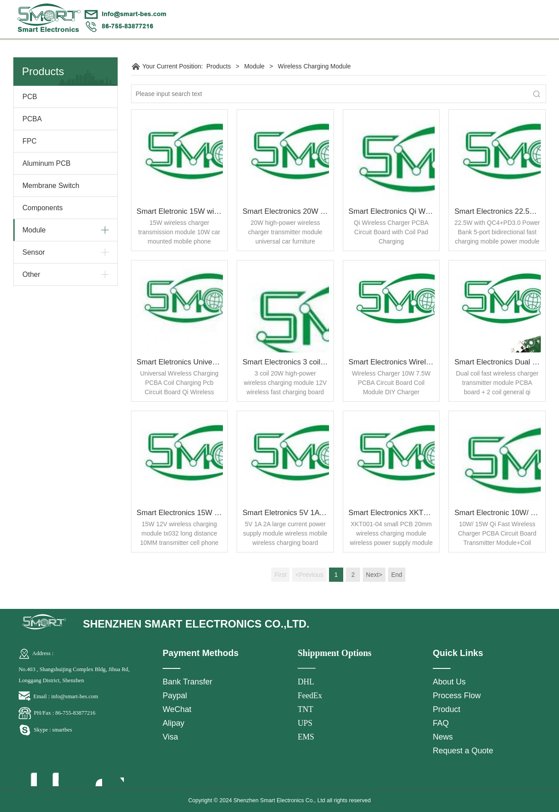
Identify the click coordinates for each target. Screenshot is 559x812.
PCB (30, 96)
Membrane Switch (51, 185)
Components (43, 208)
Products (218, 66)
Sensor (34, 252)
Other (31, 274)
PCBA (32, 119)
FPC (30, 141)
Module (34, 230)
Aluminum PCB (47, 163)
